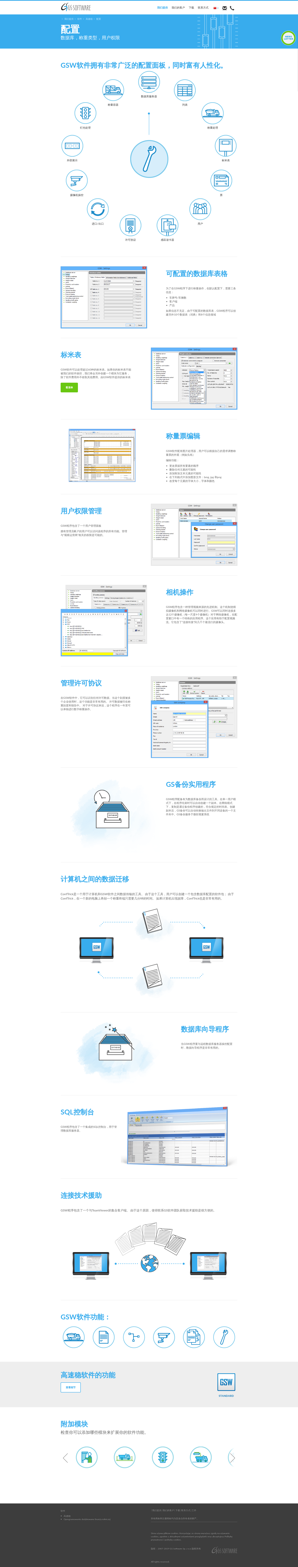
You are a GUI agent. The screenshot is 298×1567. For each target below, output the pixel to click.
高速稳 (89, 18)
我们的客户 (178, 7)
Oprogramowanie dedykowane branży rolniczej (87, 1519)
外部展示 (72, 148)
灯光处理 (85, 115)
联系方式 (203, 7)
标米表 (226, 148)
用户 (200, 211)
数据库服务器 (149, 84)
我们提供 (162, 7)
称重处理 (212, 115)
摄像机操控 (77, 183)
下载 (191, 7)
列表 (185, 92)
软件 (79, 18)
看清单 (69, 387)
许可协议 (130, 227)
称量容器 (113, 92)
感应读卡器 (167, 227)
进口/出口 (98, 211)
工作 (194, 1510)
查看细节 (71, 1387)
